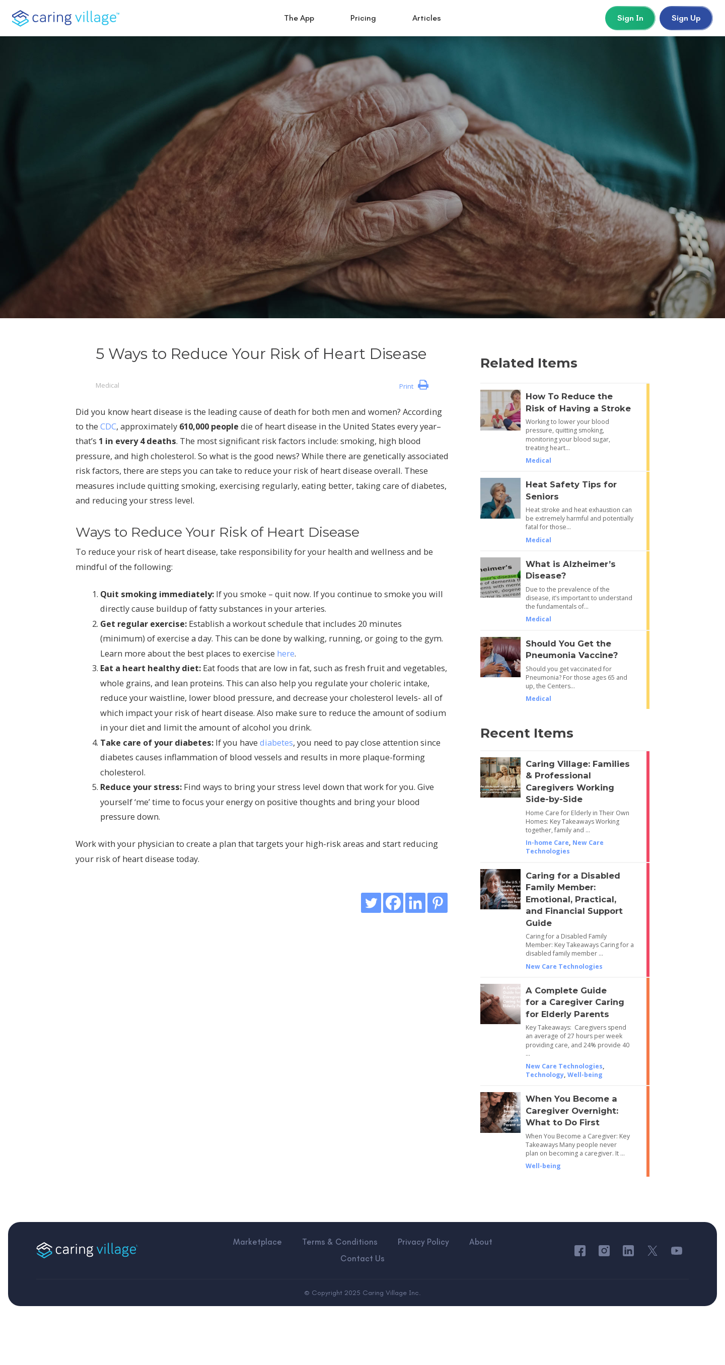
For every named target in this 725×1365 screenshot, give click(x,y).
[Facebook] (393, 903)
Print (413, 385)
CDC (108, 426)
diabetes (276, 742)
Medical (107, 385)
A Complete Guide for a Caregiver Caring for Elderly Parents (575, 1002)
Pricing (363, 18)
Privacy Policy (390, 1250)
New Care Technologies (565, 846)
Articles (426, 18)
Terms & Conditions (308, 1250)
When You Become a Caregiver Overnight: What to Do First (572, 1110)
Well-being (585, 1074)
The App (299, 18)
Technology (545, 1074)
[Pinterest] (437, 903)
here (286, 653)
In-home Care (547, 842)
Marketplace (228, 1250)
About (446, 1250)
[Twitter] (371, 903)
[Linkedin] (415, 903)
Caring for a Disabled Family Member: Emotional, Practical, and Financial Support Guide (574, 899)
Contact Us (498, 1250)
